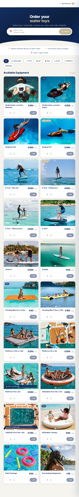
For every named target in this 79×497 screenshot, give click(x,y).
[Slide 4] (59, 101)
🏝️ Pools (57, 61)
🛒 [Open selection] (66, 3)
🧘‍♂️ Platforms (68, 61)
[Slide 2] (20, 101)
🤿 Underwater (16, 61)
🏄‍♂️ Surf (38, 61)
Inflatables (8, 66)
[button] (32, 31)
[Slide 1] (19, 101)
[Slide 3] (21, 101)
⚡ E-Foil (28, 61)
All (6, 61)
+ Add (33, 113)
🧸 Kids (47, 61)
